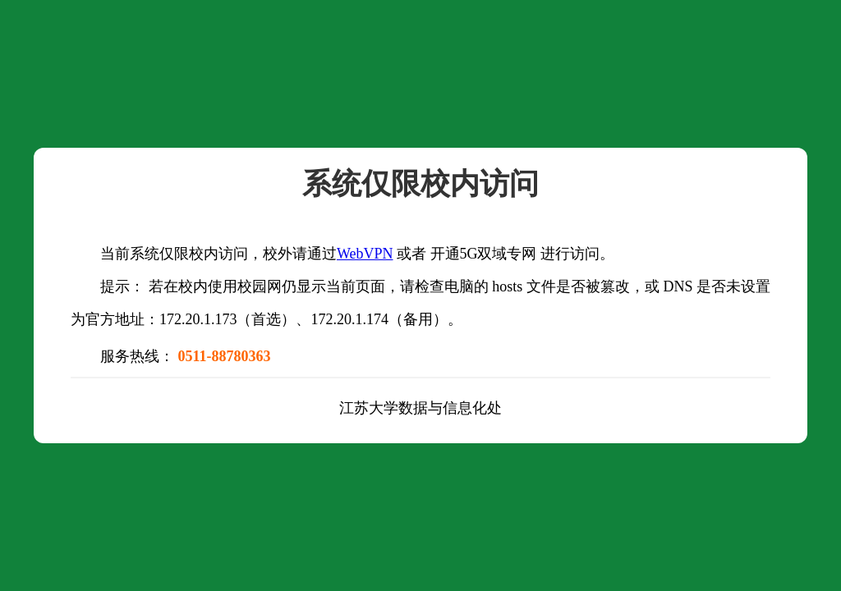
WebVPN (365, 253)
